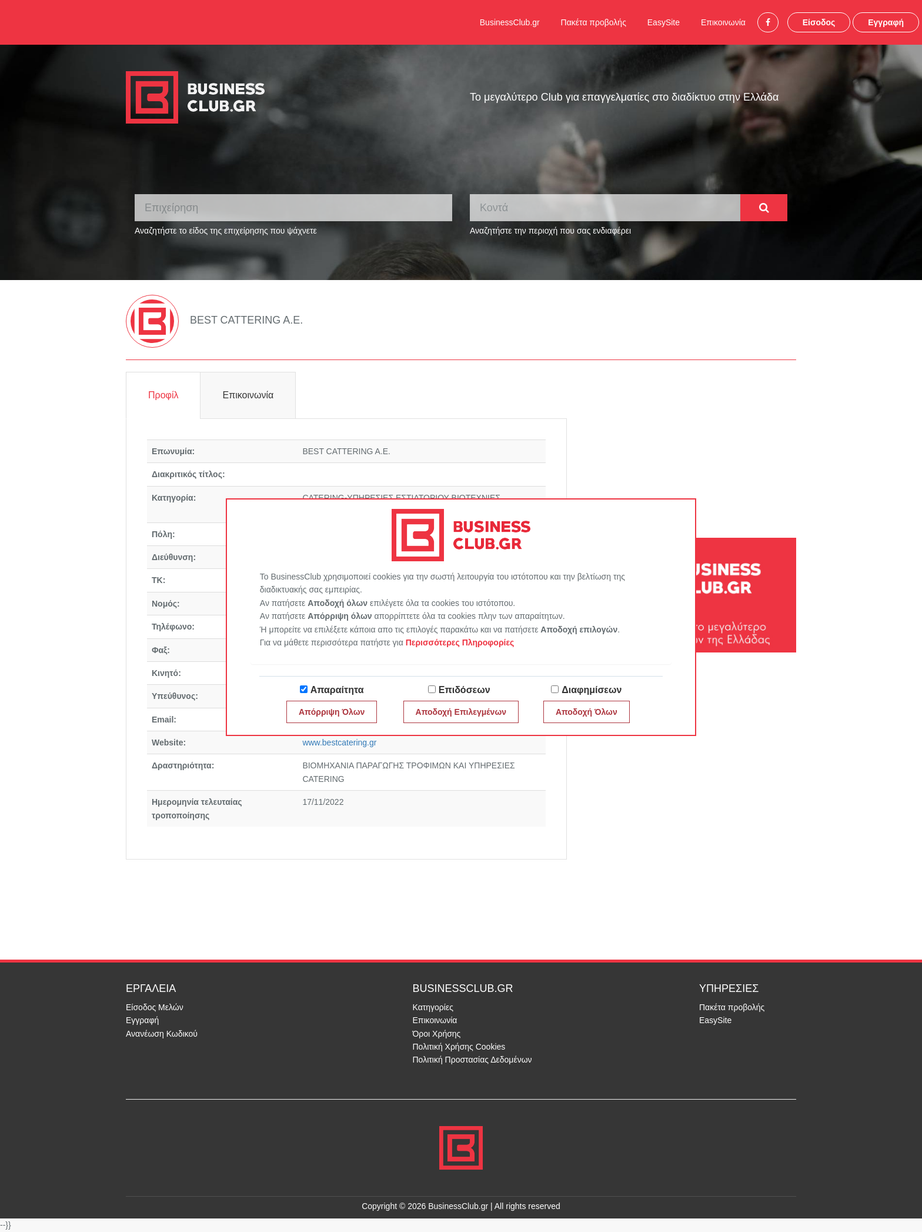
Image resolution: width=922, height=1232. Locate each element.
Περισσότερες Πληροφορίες (460, 642)
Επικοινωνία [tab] (247, 395)
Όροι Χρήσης (437, 1033)
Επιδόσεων (464, 690)
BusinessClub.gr (510, 22)
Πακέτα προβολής (593, 22)
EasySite (663, 22)
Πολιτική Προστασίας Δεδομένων (472, 1059)
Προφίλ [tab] (163, 395)
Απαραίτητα (337, 690)
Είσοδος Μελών (154, 1007)
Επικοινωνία (723, 22)
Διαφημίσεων (592, 690)
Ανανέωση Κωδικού (162, 1033)
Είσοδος (819, 22)
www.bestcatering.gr (339, 742)
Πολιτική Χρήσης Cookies (459, 1046)
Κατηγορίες (433, 1007)
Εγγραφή (886, 22)
